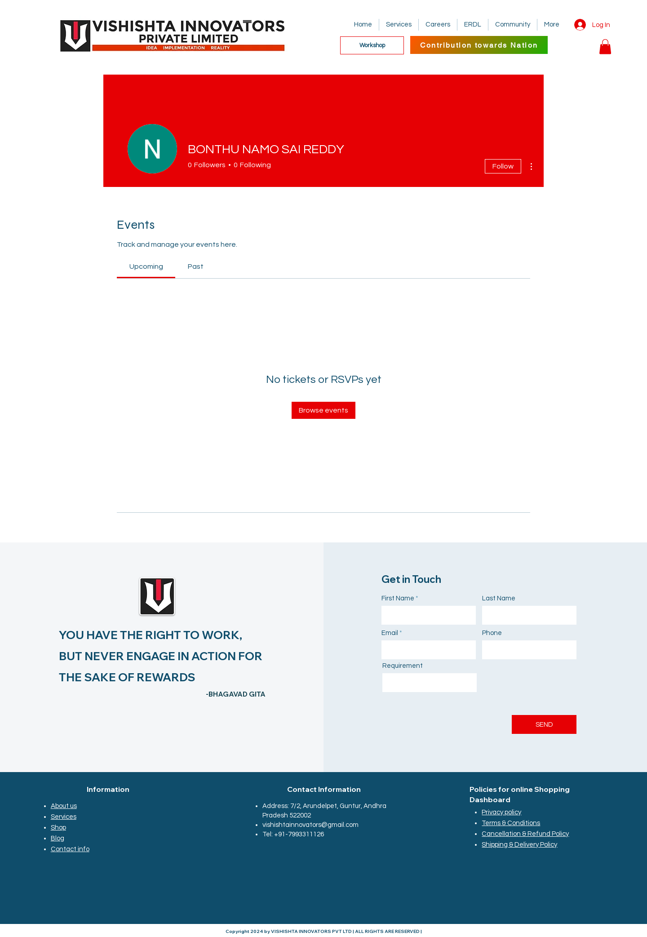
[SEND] (544, 724)
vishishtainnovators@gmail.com (310, 825)
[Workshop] (372, 45)
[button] (605, 46)
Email (389, 633)
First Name (397, 598)
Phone (492, 633)
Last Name (498, 598)
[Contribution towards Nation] (479, 45)
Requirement (402, 665)
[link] (146, 266)
